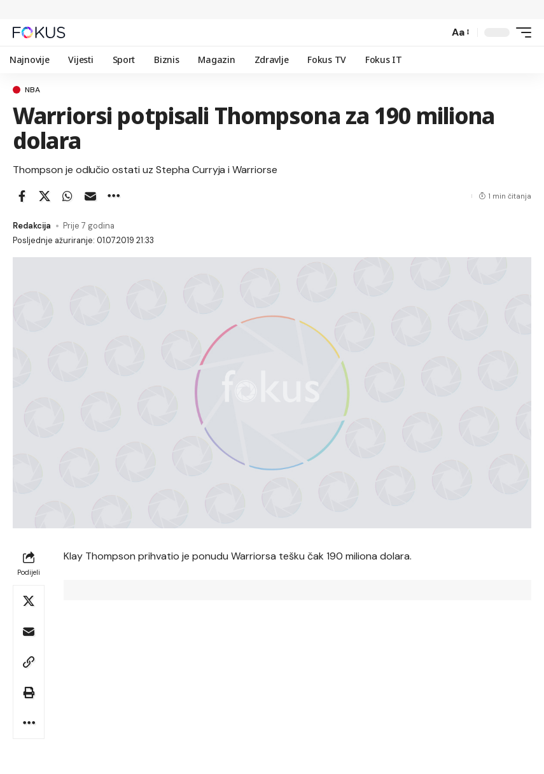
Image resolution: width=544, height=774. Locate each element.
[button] (435, 32)
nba (32, 90)
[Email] (90, 196)
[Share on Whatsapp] (67, 196)
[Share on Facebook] (22, 196)
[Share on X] (44, 196)
